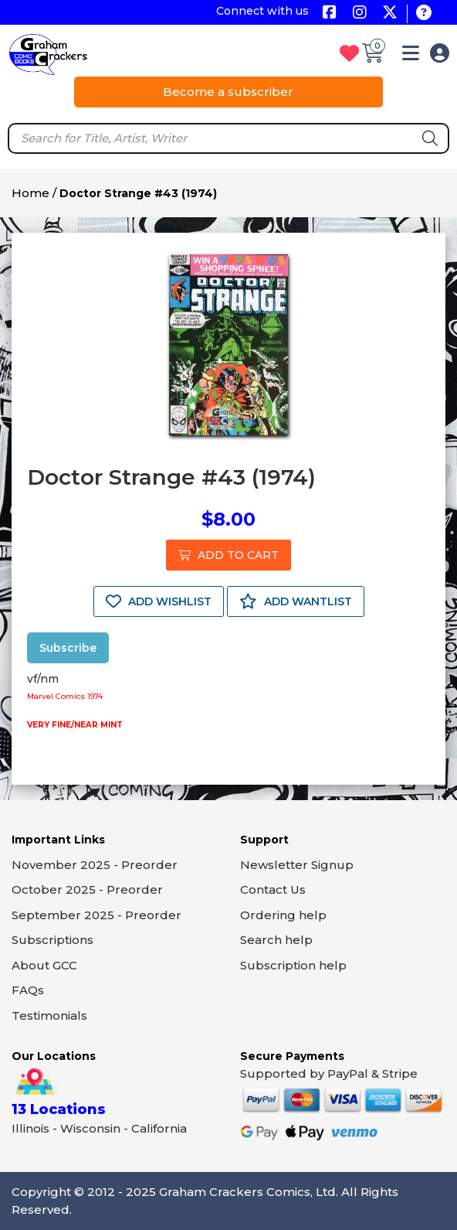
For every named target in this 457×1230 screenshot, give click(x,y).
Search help (276, 939)
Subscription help (293, 965)
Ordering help (283, 915)
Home (30, 193)
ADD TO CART (228, 555)
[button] (410, 56)
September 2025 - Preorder (96, 915)
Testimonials (49, 1015)
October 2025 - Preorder (87, 889)
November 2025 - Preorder (95, 864)
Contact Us (273, 889)
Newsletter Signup (297, 864)
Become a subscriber (228, 91)
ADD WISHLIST (159, 601)
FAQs (28, 990)
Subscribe (67, 648)
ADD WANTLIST (295, 601)
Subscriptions (52, 939)
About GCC (44, 965)
